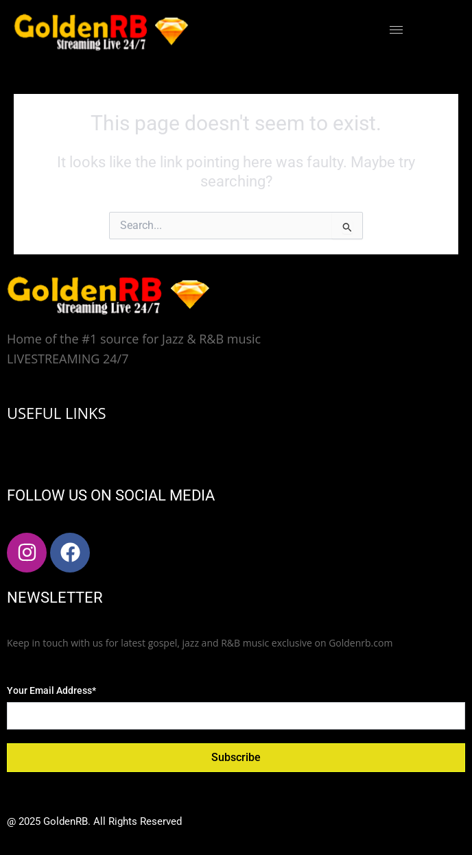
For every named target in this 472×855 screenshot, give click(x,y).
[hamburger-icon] (396, 30)
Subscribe (236, 757)
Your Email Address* (51, 690)
